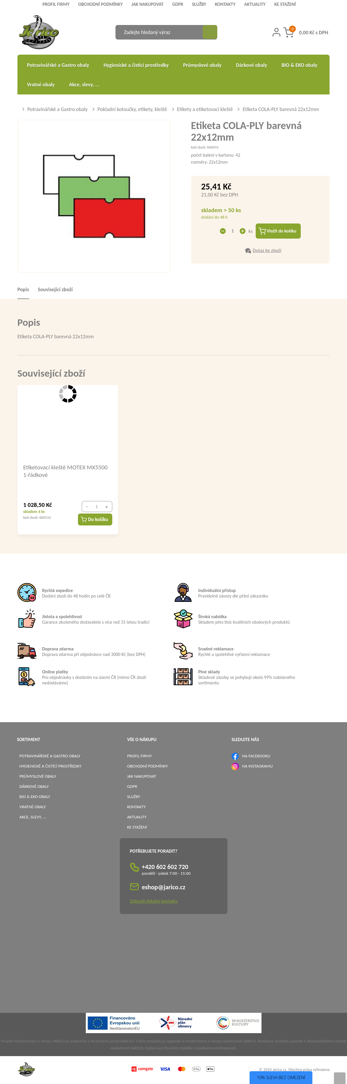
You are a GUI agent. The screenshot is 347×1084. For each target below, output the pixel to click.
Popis (23, 290)
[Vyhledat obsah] (210, 32)
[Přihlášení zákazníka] (276, 32)
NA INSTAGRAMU (257, 766)
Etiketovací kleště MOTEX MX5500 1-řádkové (65, 471)
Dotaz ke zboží (267, 251)
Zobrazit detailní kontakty (154, 901)
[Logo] (39, 33)
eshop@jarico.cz (164, 887)
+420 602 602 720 (165, 867)
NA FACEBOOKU (256, 756)
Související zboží (55, 290)
